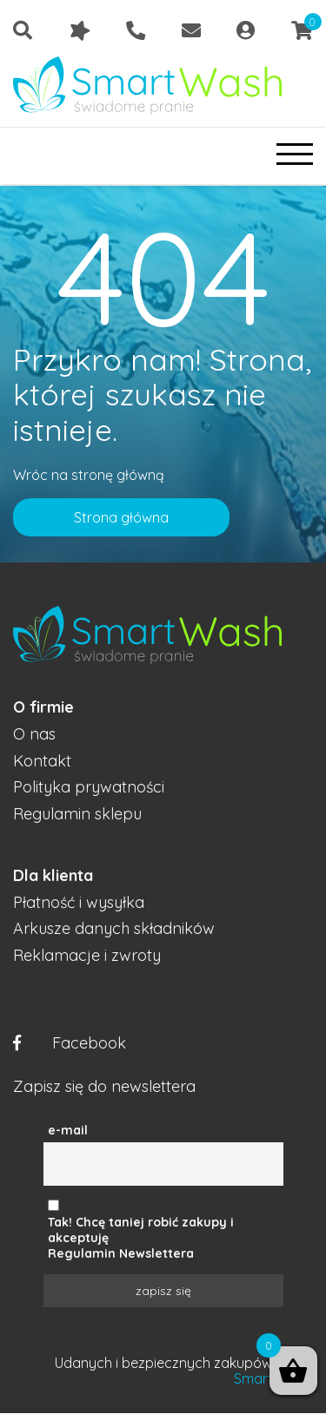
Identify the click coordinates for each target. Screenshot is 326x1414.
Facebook (69, 1044)
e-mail (68, 1130)
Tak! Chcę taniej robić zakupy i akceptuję (141, 1230)
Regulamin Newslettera (121, 1253)
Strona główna (121, 517)
